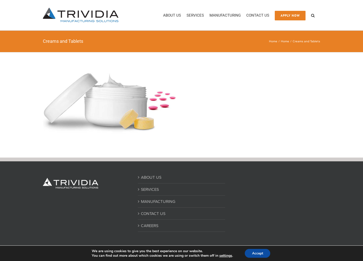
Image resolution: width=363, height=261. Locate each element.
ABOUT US (151, 177)
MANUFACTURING (158, 201)
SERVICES (150, 189)
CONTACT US (153, 213)
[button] (313, 15)
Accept (257, 253)
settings (225, 255)
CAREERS (149, 225)
